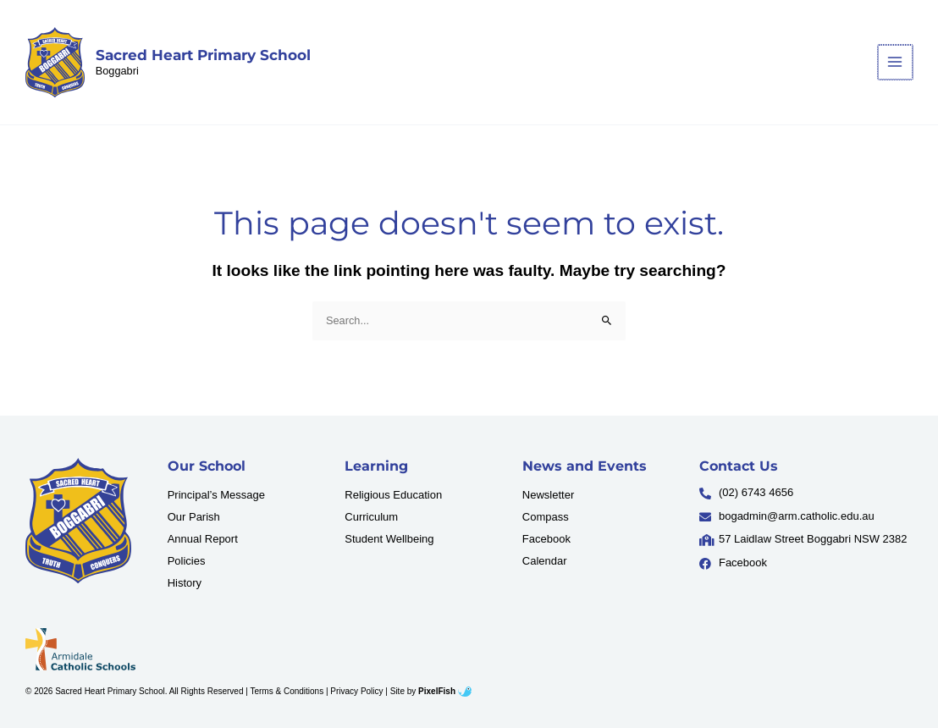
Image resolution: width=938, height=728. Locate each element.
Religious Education (393, 494)
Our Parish (194, 516)
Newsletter (548, 494)
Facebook (546, 538)
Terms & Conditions (286, 691)
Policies (187, 560)
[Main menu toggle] (896, 62)
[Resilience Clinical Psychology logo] (78, 520)
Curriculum (371, 516)
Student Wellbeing (389, 538)
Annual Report (203, 538)
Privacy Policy (356, 691)
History (184, 582)
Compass (545, 516)
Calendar (544, 560)
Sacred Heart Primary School (203, 55)
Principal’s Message (216, 494)
